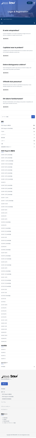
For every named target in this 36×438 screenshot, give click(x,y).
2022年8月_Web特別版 (5, 249)
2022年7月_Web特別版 (5, 255)
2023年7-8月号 (4, 209)
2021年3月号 (3, 317)
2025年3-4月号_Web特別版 (6, 173)
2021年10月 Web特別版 (6, 286)
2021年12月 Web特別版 (6, 280)
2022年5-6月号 (4, 262)
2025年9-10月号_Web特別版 (7, 164)
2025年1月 (3, 349)
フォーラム (3, 402)
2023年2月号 (3, 225)
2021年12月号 (4, 289)
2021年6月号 (3, 307)
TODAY (2, 131)
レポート (3, 140)
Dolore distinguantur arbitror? (14, 65)
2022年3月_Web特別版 (5, 271)
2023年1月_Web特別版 (5, 228)
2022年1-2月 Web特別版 (6, 274)
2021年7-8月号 (4, 304)
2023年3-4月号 (4, 219)
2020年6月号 (3, 338)
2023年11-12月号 (4, 197)
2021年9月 (3, 301)
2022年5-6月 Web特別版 (6, 258)
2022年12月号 (4, 237)
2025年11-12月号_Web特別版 (7, 160)
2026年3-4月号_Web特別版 (6, 154)
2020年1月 (3, 358)
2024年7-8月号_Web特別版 (6, 185)
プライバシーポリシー (5, 406)
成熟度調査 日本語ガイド (6, 146)
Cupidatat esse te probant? (13, 47)
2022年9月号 (3, 246)
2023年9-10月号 (4, 203)
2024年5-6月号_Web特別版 (6, 188)
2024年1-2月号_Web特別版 (6, 194)
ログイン (29, 2)
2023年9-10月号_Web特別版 (7, 206)
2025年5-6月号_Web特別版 (6, 170)
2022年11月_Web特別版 (6, 234)
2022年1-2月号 (4, 277)
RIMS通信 (3, 366)
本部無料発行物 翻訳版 (6, 399)
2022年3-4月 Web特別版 (6, 265)
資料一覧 (3, 392)
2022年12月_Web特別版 (6, 231)
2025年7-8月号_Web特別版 (6, 167)
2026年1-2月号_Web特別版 (6, 157)
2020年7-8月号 (4, 335)
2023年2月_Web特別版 (5, 222)
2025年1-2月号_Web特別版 (6, 176)
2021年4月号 (3, 314)
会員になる (4, 383)
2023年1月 (3, 355)
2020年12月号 (4, 323)
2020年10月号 (4, 329)
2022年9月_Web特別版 (5, 243)
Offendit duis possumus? (12, 82)
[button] (34, 3)
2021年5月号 (3, 311)
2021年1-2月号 (4, 320)
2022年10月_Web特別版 (6, 240)
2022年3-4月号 (4, 268)
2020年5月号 (3, 341)
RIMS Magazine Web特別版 (7, 128)
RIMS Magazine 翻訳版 (6, 125)
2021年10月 (3, 298)
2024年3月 (3, 352)
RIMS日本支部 (6, 421)
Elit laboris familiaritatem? (13, 99)
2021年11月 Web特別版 (6, 283)
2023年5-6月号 (4, 213)
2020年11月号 (4, 326)
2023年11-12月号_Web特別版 (7, 200)
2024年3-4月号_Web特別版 (6, 191)
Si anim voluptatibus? (11, 30)
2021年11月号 (4, 292)
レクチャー (3, 134)
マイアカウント (4, 409)
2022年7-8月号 (4, 252)
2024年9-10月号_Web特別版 (7, 179)
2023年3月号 (3, 216)
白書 (2, 143)
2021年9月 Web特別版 (5, 295)
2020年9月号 (3, 332)
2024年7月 (3, 182)
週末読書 (3, 137)
